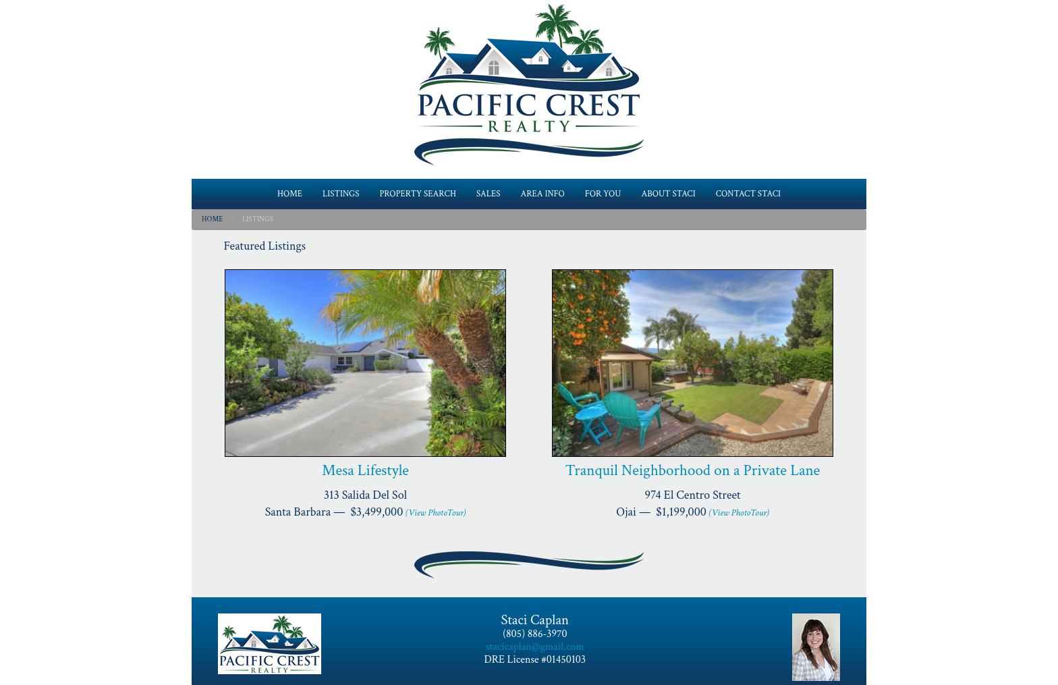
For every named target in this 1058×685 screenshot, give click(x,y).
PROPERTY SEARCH (417, 194)
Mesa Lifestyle (365, 470)
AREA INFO (543, 194)
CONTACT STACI (748, 194)
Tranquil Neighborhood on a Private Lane (692, 470)
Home (212, 219)
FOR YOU (603, 194)
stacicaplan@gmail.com (535, 647)
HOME (289, 194)
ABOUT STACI (668, 194)
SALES (488, 194)
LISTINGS (341, 194)
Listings (257, 219)
